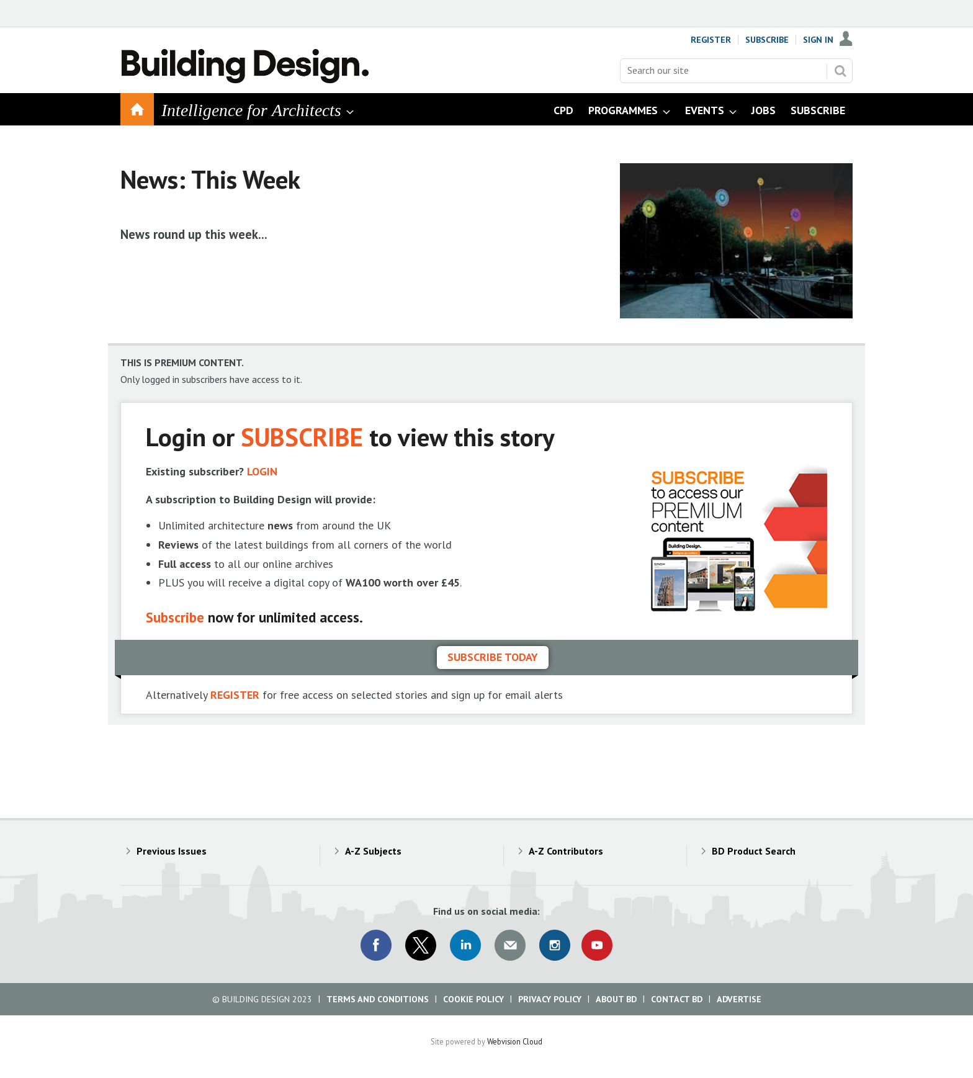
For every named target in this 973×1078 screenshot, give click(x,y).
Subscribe (767, 40)
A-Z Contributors (566, 851)
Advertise (739, 999)
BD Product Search (754, 851)
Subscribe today (492, 657)
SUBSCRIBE (302, 436)
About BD (616, 999)
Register (711, 40)
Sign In (818, 40)
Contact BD (676, 999)
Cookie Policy (473, 999)
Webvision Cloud (514, 1041)
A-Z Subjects (373, 851)
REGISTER (234, 695)
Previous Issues (172, 851)
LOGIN (262, 471)
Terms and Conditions (377, 999)
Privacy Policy (549, 999)
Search (840, 71)
